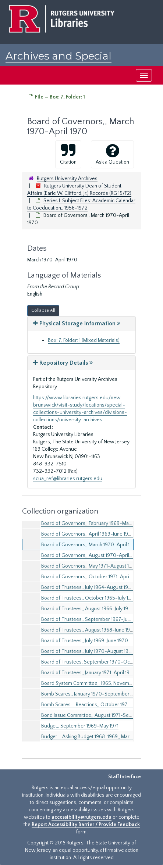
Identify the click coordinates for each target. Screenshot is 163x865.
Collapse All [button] (43, 310)
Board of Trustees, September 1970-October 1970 (97, 662)
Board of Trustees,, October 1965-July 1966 (89, 598)
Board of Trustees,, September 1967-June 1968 (93, 619)
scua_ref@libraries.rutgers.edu (67, 479)
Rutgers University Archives (67, 179)
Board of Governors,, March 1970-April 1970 (90, 545)
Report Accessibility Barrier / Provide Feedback (86, 825)
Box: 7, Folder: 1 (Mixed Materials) (84, 340)
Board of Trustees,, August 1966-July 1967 (87, 609)
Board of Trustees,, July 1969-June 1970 (84, 641)
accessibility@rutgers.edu (81, 817)
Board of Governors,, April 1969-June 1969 (87, 534)
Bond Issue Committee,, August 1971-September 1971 (99, 715)
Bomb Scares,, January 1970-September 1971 (90, 694)
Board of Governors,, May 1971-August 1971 (88, 566)
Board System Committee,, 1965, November (89, 683)
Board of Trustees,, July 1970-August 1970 (88, 651)
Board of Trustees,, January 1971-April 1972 (88, 673)
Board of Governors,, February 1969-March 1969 (94, 523)
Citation (68, 154)
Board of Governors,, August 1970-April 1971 (90, 555)
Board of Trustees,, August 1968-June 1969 (88, 630)
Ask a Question (112, 154)
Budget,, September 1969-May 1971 (79, 726)
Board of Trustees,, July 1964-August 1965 (87, 587)
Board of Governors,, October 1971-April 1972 (91, 577)
